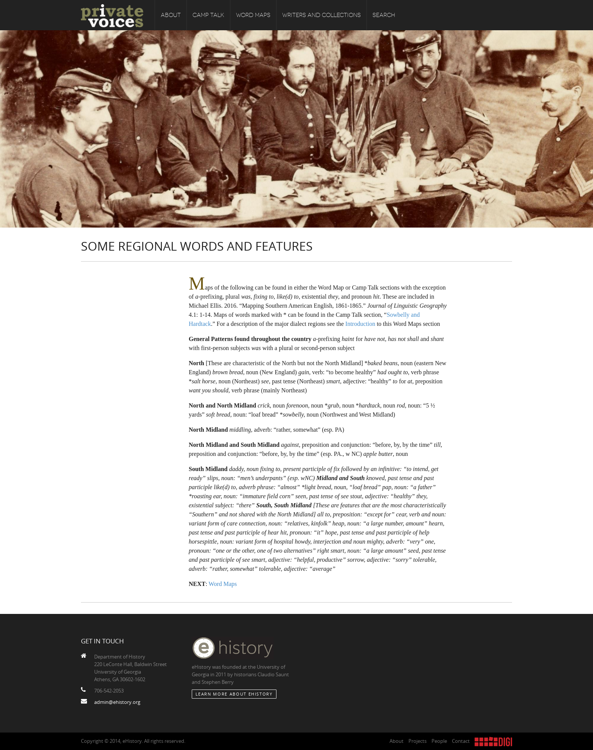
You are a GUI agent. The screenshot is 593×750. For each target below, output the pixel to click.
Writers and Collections (321, 15)
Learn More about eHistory (234, 694)
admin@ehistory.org (117, 702)
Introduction (360, 324)
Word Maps (253, 15)
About (171, 15)
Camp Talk (208, 15)
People (439, 741)
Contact (461, 741)
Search (384, 15)
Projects (417, 741)
